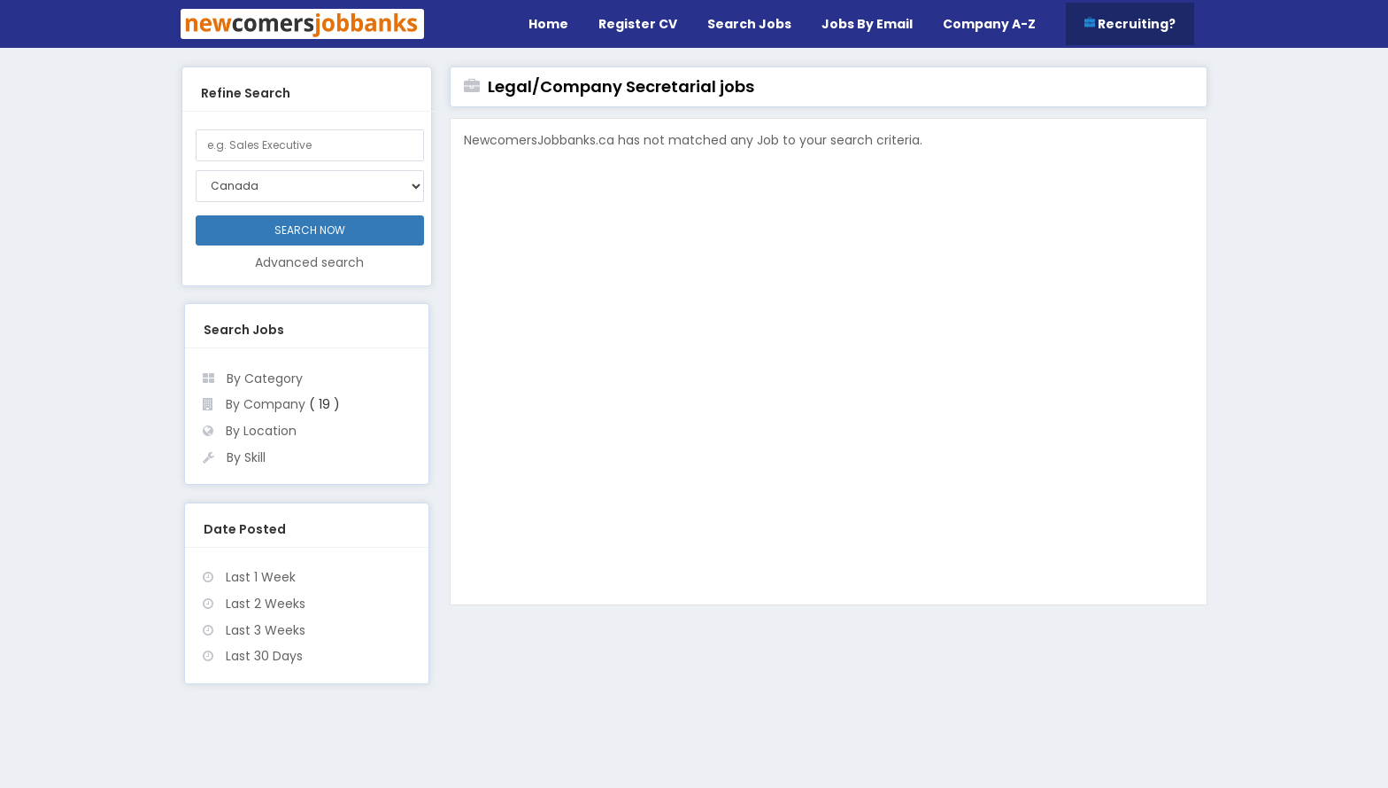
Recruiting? (1130, 24)
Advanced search (309, 262)
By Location (261, 431)
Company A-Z (989, 24)
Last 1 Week (261, 577)
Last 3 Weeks (265, 630)
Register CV (637, 24)
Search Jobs (749, 24)
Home (548, 24)
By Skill (246, 457)
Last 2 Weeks (265, 603)
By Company (265, 404)
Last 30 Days (264, 656)
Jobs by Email (867, 24)
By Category (265, 378)
